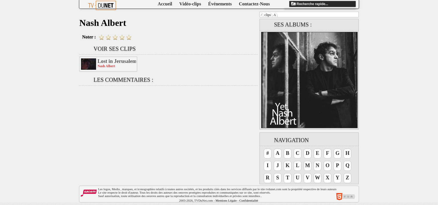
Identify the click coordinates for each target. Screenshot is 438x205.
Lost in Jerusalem (117, 61)
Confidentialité (248, 200)
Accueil (165, 3)
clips (267, 15)
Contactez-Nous (254, 3)
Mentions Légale (226, 200)
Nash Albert (106, 66)
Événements (220, 3)
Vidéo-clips (190, 3)
